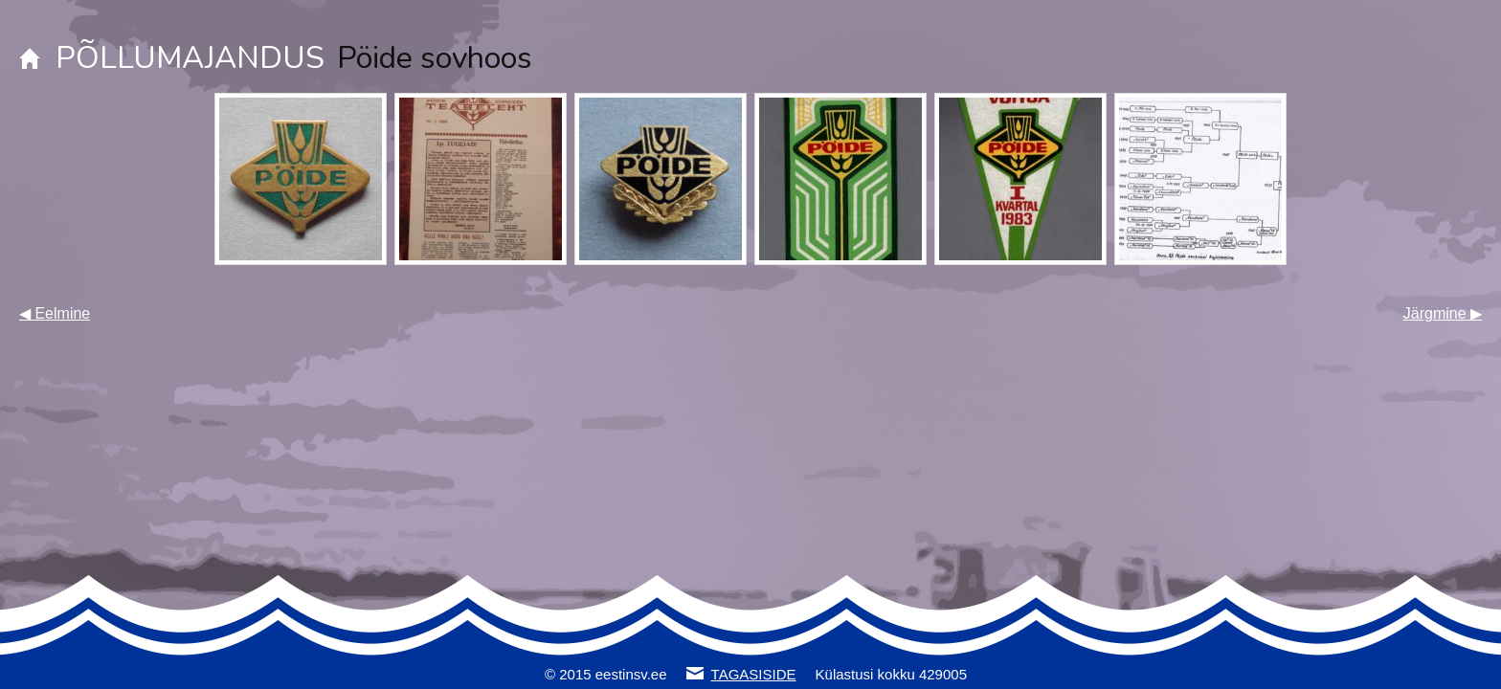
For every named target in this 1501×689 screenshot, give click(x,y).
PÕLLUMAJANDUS (190, 57)
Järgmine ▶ (1442, 313)
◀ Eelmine (54, 313)
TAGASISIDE (753, 674)
